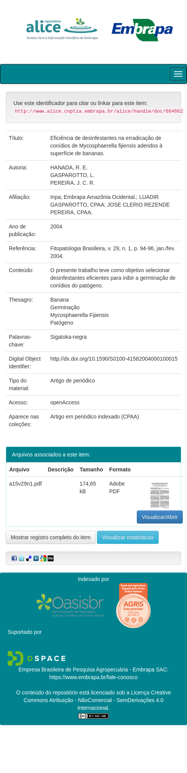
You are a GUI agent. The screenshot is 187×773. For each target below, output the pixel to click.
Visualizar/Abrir (160, 517)
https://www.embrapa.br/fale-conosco (93, 677)
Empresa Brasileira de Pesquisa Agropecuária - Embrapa (86, 669)
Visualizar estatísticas (127, 537)
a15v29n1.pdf (25, 484)
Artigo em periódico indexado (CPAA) (94, 417)
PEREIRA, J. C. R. (72, 183)
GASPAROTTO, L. (72, 175)
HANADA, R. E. (68, 167)
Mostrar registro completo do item (51, 537)
